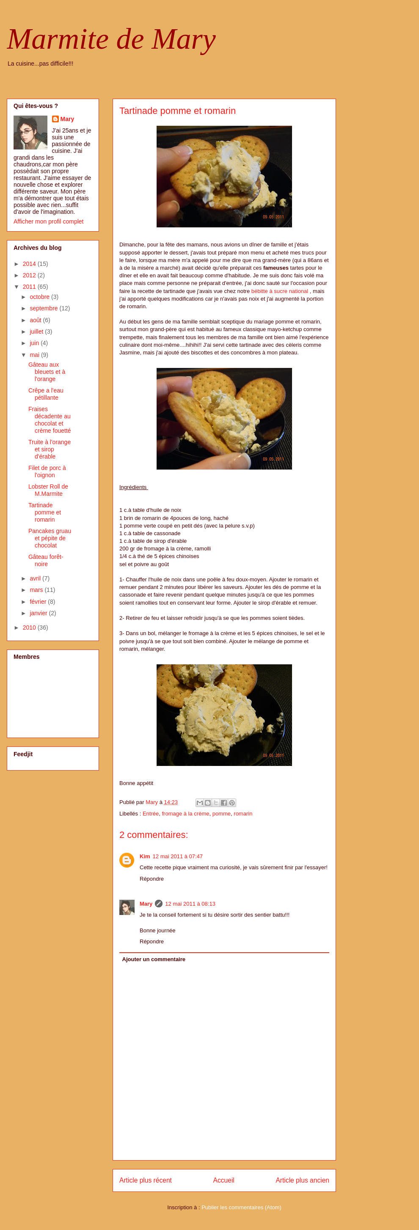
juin (35, 343)
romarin (243, 813)
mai (35, 354)
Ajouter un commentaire (154, 959)
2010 (30, 627)
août (36, 320)
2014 (30, 263)
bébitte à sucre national (279, 291)
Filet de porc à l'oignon (47, 471)
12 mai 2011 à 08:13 (190, 904)
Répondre (152, 879)
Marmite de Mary (111, 38)
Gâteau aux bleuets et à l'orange (46, 371)
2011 (30, 286)
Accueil (223, 1180)
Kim (145, 856)
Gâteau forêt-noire (45, 560)
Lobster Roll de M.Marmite (48, 490)
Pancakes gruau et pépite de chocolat (49, 538)
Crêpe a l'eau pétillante (45, 394)
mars (37, 589)
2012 (30, 275)
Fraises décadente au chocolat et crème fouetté (49, 420)
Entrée (151, 813)
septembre (44, 308)
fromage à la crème (185, 813)
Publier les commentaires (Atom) (241, 1207)
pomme (221, 813)
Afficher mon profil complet (48, 221)
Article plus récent (145, 1180)
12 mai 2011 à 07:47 (178, 856)
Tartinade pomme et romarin (44, 512)
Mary (146, 904)
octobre (40, 296)
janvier (39, 613)
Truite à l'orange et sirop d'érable (49, 449)
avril (36, 578)
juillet (37, 331)
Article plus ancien (302, 1180)
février (39, 601)
